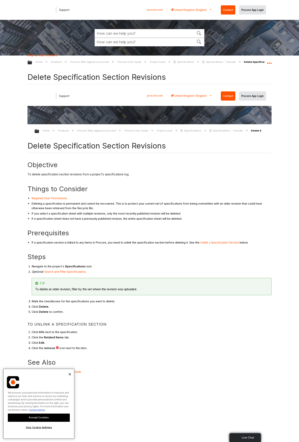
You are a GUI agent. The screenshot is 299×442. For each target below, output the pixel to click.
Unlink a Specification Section (219, 242)
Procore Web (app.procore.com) (90, 61)
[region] (39, 404)
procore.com (155, 9)
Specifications (184, 61)
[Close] (70, 374)
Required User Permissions (49, 198)
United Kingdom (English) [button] (190, 9)
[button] (199, 32)
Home (39, 61)
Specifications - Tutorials (219, 61)
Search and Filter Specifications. (65, 271)
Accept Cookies (39, 417)
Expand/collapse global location (269, 61)
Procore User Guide (130, 61)
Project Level (158, 61)
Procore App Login (252, 9)
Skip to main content (42, 55)
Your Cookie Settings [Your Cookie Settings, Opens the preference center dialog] (39, 427)
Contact (228, 9)
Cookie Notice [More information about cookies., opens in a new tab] (37, 409)
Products (57, 61)
